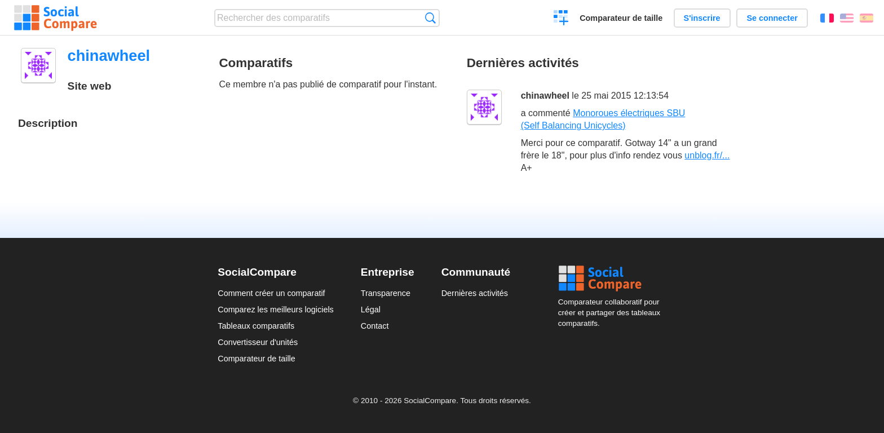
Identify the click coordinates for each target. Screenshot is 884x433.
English (847, 18)
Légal (371, 309)
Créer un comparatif (561, 19)
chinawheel (545, 95)
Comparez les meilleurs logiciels (276, 309)
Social (612, 278)
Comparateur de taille (621, 18)
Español (866, 18)
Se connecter (771, 18)
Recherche (430, 17)
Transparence (385, 293)
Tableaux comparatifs (256, 325)
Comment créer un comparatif (271, 293)
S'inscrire (702, 18)
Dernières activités (474, 293)
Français (827, 18)
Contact (375, 325)
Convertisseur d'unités (258, 342)
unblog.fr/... (707, 155)
